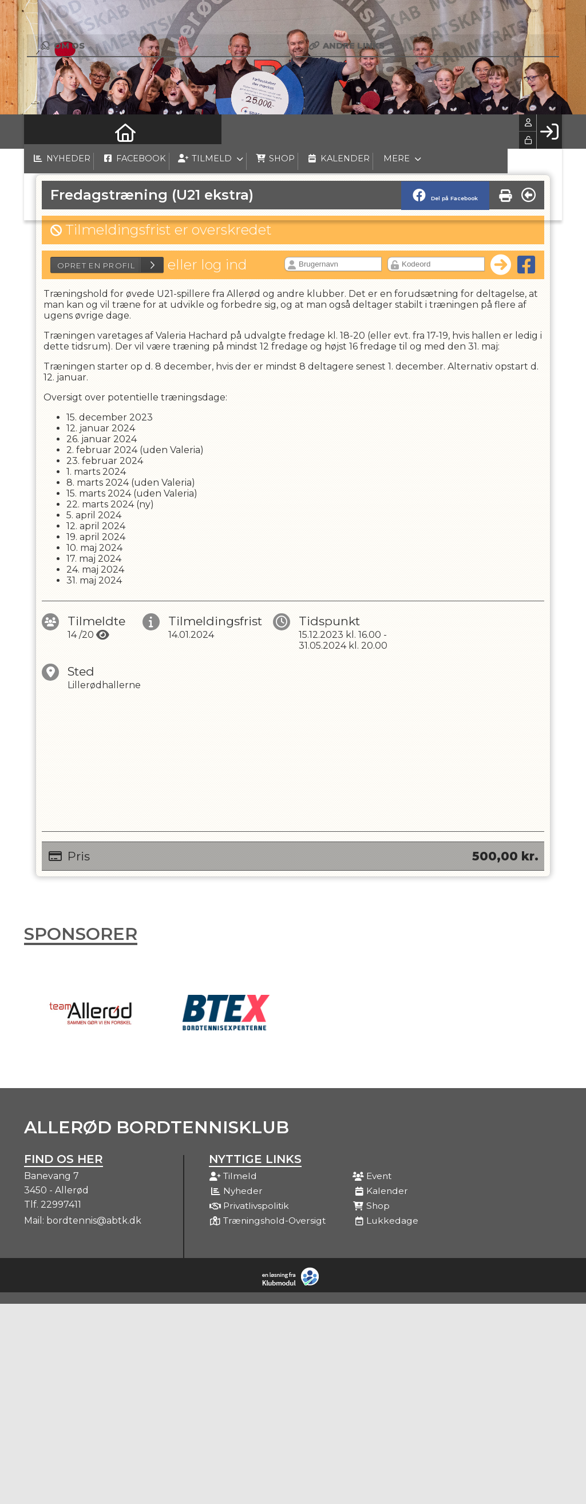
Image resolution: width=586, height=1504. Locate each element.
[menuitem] (41, 131)
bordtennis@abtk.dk (93, 1220)
